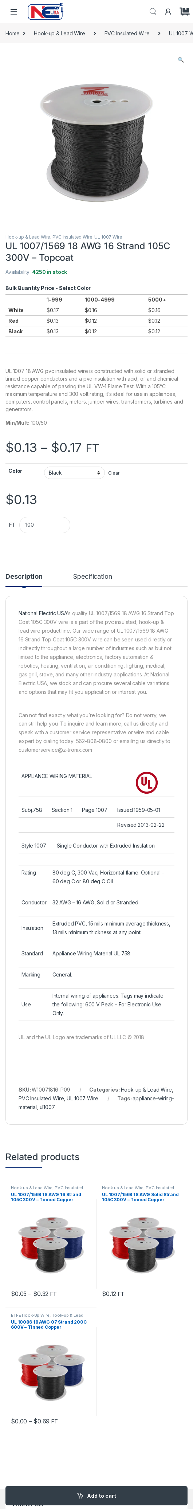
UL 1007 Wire (108, 237)
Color (15, 471)
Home (12, 33)
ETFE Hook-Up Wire (30, 1315)
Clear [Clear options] (113, 473)
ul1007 (47, 1107)
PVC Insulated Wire (127, 33)
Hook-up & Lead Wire (59, 33)
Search (153, 12)
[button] (181, 59)
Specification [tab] (92, 576)
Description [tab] (23, 576)
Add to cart (101, 1496)
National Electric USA (43, 613)
